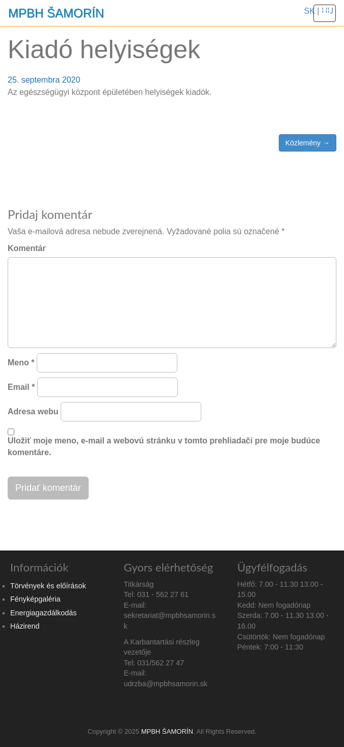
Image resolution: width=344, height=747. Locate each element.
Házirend (25, 626)
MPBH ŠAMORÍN (56, 13)
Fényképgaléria (35, 599)
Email (21, 387)
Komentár (27, 248)
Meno (21, 362)
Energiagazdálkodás (43, 613)
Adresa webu (33, 411)
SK (309, 11)
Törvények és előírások (48, 586)
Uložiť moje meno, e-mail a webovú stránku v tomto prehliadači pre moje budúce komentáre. (164, 446)
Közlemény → (307, 143)
